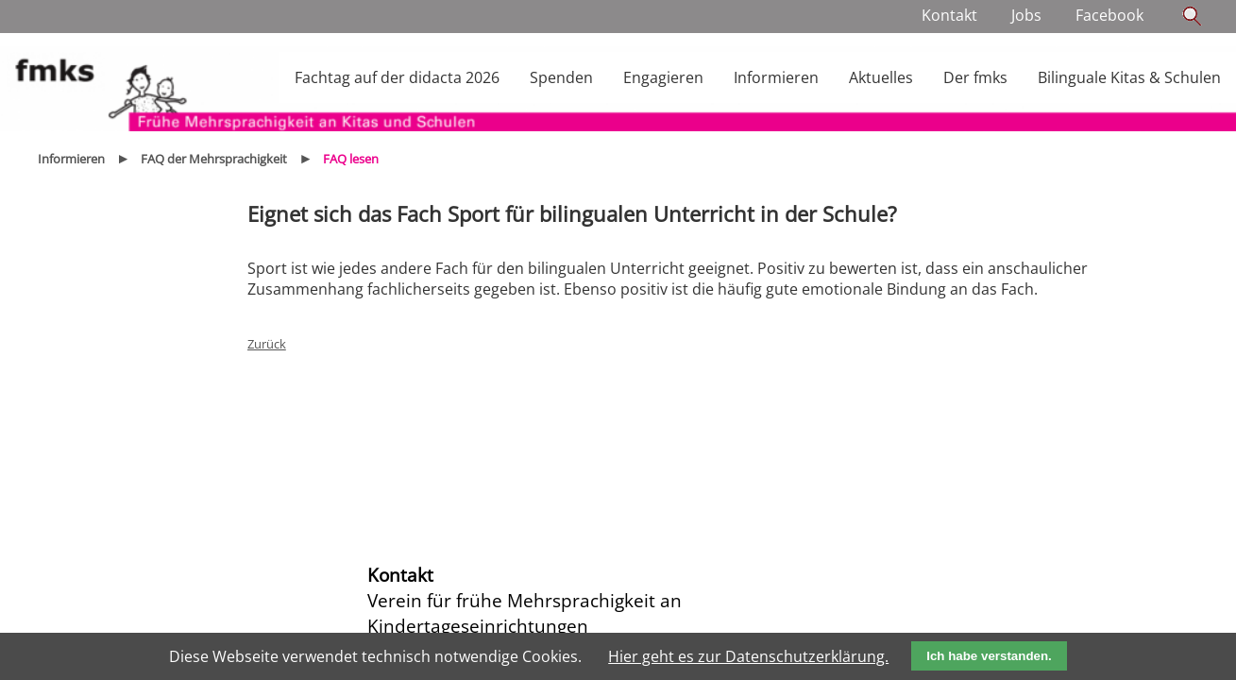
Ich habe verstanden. (989, 656)
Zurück (266, 343)
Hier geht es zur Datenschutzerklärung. (748, 656)
